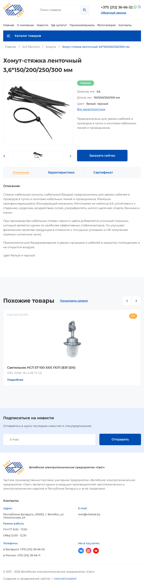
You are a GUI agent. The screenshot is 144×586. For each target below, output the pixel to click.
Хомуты (51, 47)
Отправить (120, 439)
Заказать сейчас (102, 155)
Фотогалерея (106, 25)
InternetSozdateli (65, 578)
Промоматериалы (82, 25)
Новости (42, 25)
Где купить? (59, 25)
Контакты (125, 25)
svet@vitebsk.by (89, 514)
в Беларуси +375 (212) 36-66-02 (24, 549)
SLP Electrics (31, 47)
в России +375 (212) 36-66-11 (21, 555)
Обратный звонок (113, 12)
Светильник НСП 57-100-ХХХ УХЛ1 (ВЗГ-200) (41, 367)
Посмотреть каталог (74, 300)
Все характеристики (91, 109)
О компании (25, 25)
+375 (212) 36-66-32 (117, 7)
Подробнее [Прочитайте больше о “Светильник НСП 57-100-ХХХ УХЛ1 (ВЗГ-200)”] (15, 379)
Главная (8, 25)
